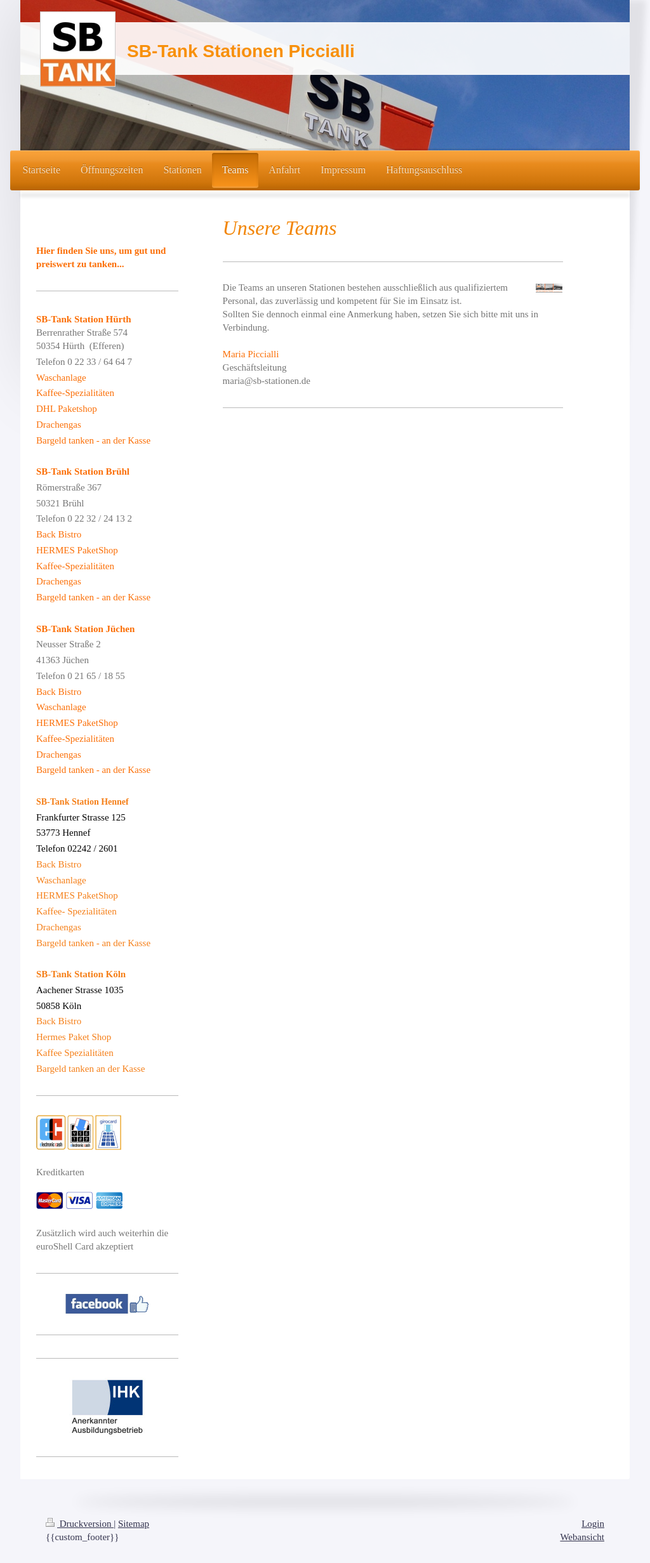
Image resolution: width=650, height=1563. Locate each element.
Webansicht (582, 1537)
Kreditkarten (60, 1172)
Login (592, 1524)
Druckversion (80, 1524)
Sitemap (133, 1524)
